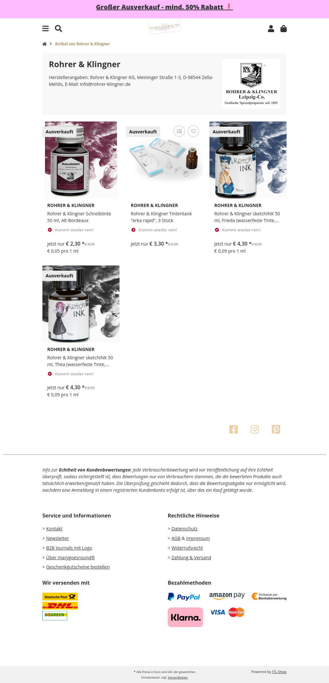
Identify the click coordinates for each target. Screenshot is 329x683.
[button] (271, 28)
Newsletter (57, 538)
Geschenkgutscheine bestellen (78, 567)
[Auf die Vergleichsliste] (95, 131)
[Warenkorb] (283, 28)
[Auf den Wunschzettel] (109, 131)
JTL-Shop (279, 671)
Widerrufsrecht (187, 548)
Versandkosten (178, 677)
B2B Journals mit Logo (69, 548)
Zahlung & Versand (191, 557)
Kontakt (54, 529)
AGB (176, 538)
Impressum (198, 538)
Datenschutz (185, 529)
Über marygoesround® (70, 557)
